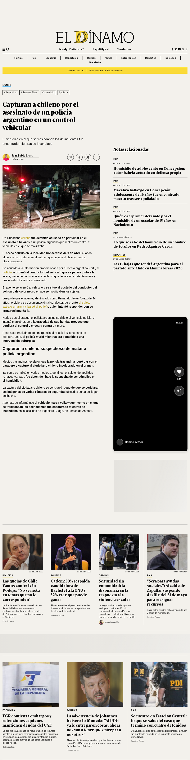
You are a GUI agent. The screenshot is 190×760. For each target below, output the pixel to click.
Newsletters (124, 49)
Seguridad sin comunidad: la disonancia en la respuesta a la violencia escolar (114, 590)
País (34, 57)
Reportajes (71, 57)
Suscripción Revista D (71, 49)
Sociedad (171, 57)
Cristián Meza (8, 621)
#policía (63, 92)
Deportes (150, 57)
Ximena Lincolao (75, 70)
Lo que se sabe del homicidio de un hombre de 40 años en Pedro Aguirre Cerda (149, 244)
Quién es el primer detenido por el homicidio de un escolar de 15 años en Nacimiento (144, 220)
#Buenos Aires (29, 92)
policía (7, 272)
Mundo (108, 57)
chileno (26, 238)
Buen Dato (95, 62)
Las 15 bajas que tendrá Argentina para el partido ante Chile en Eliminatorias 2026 (148, 265)
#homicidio (48, 92)
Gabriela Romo (57, 615)
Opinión (91, 57)
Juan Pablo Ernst (22, 155)
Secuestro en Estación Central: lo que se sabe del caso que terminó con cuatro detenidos (159, 720)
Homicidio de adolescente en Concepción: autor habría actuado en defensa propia (149, 170)
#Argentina (10, 92)
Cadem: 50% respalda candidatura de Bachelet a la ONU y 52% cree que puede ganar (70, 590)
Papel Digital (101, 49)
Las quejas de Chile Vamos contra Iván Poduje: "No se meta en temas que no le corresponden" (21, 590)
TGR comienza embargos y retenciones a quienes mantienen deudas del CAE (27, 720)
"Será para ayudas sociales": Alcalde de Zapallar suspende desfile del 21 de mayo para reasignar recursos (167, 592)
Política (18, 57)
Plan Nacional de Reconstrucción (106, 70)
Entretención (128, 57)
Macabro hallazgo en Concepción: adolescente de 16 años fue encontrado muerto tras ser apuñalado (146, 194)
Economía (51, 57)
